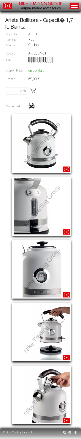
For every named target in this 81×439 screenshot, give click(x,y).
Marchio (11, 34)
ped (31, 39)
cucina (33, 44)
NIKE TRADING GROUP (40, 5)
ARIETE (34, 34)
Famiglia (11, 39)
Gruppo (11, 45)
